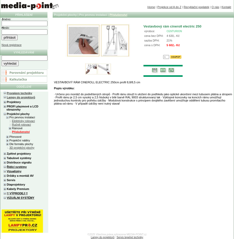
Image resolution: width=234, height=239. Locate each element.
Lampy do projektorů (21, 97)
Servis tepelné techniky (129, 237)
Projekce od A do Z (169, 7)
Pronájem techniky (19, 93)
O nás (215, 7)
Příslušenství (118, 14)
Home (151, 7)
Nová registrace (12, 44)
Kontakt (226, 7)
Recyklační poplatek (196, 7)
